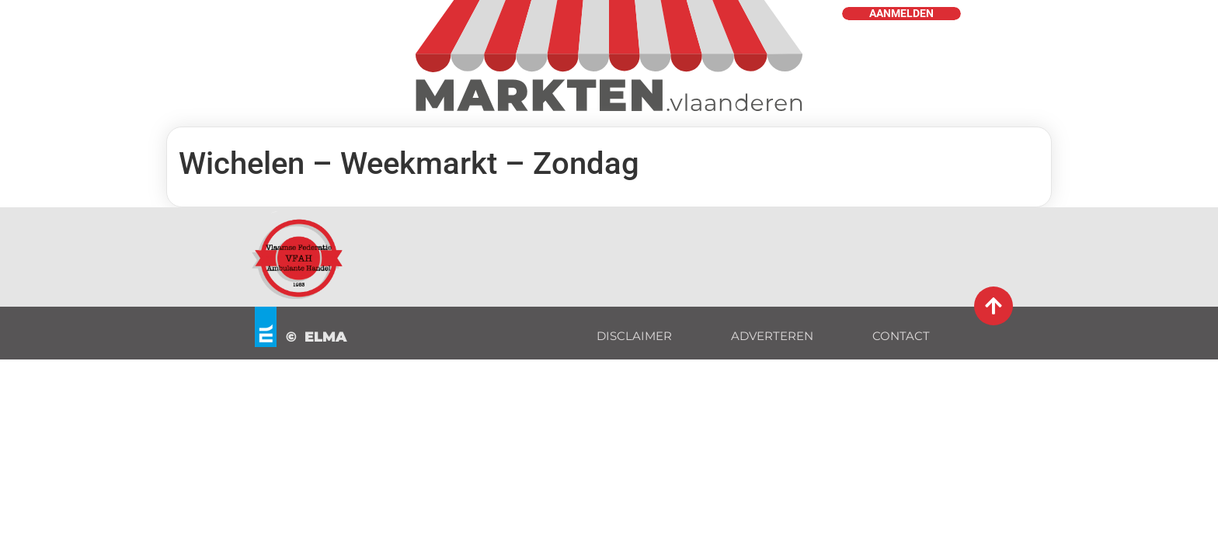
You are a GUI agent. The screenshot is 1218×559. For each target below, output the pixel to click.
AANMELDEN (901, 13)
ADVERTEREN (772, 335)
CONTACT (901, 335)
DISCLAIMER (634, 335)
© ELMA (316, 336)
